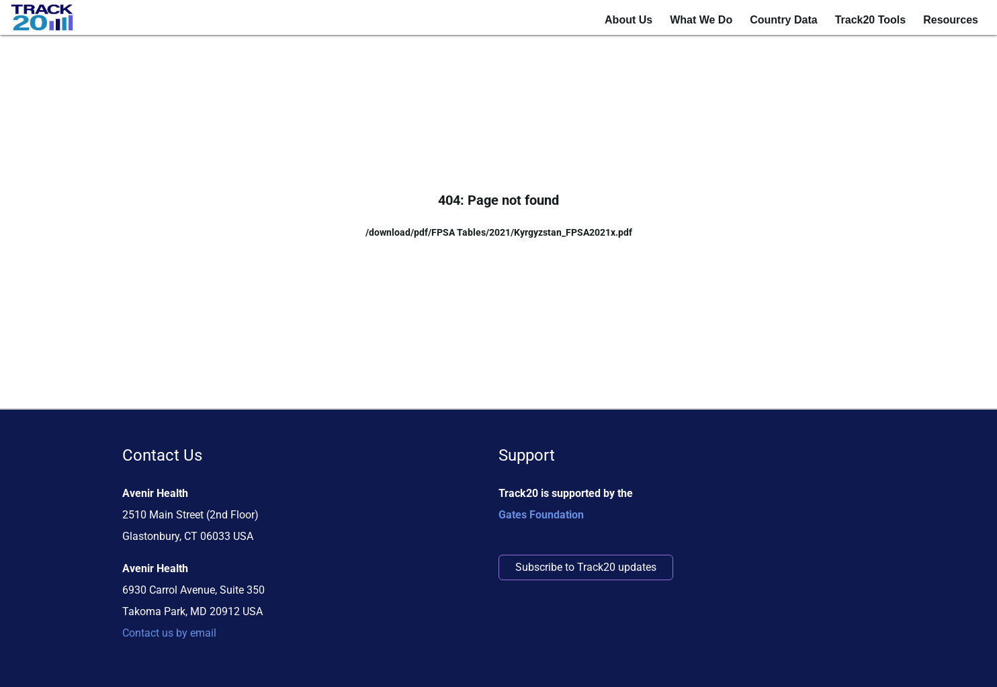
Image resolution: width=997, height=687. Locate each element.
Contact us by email (169, 633)
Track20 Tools (870, 20)
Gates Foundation (541, 514)
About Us (628, 20)
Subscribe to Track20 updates (585, 567)
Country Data (783, 20)
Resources (950, 20)
